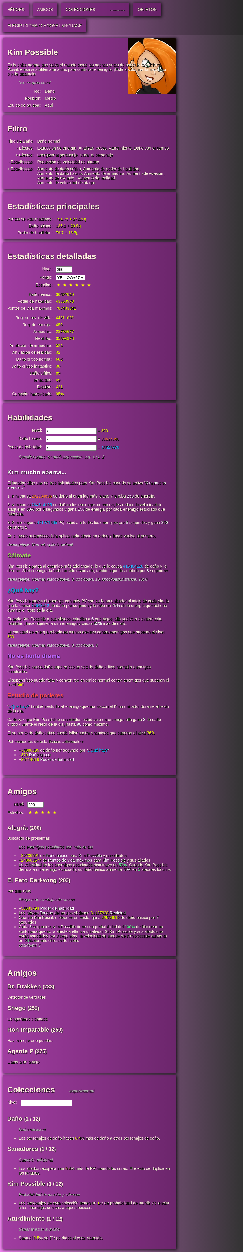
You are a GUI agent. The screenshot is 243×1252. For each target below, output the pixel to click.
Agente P (20, 1051)
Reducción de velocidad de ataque (68, 162)
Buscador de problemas (28, 839)
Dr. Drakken (24, 987)
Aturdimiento (120, 148)
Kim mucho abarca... (36, 472)
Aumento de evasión (144, 173)
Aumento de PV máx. (56, 178)
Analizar (85, 148)
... (9, 768)
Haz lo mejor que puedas (29, 1041)
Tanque (46, 913)
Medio (50, 98)
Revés (101, 148)
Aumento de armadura (104, 173)
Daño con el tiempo (151, 148)
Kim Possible (90, 856)
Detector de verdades (26, 998)
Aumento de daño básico (59, 173)
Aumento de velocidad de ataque (66, 182)
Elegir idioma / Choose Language (44, 25)
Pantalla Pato (19, 891)
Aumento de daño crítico (59, 169)
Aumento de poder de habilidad (111, 169)
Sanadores (22, 1149)
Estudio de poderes (35, 696)
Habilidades (30, 417)
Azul (49, 105)
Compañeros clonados (27, 1019)
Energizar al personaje (57, 155)
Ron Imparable (28, 1030)
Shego (16, 1008)
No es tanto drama (33, 656)
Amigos (22, 792)
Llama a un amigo (23, 1062)
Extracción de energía (56, 148)
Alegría (17, 828)
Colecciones (31, 1090)
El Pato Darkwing (32, 880)
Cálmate (19, 556)
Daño (49, 91)
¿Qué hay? (23, 590)
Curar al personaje (96, 155)
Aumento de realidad (96, 178)
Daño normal (48, 141)
